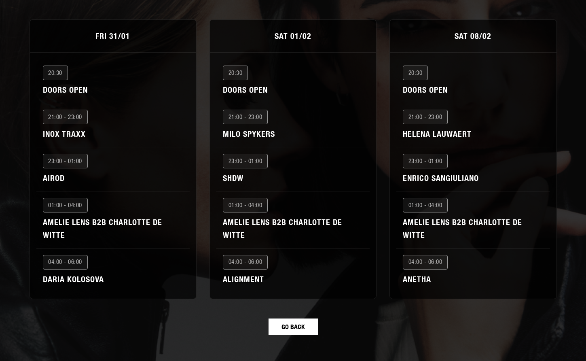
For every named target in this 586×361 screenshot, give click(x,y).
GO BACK (293, 327)
